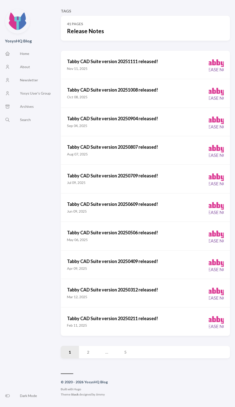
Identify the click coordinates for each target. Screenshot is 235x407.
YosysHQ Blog (18, 40)
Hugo (77, 389)
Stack (75, 394)
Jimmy (100, 394)
